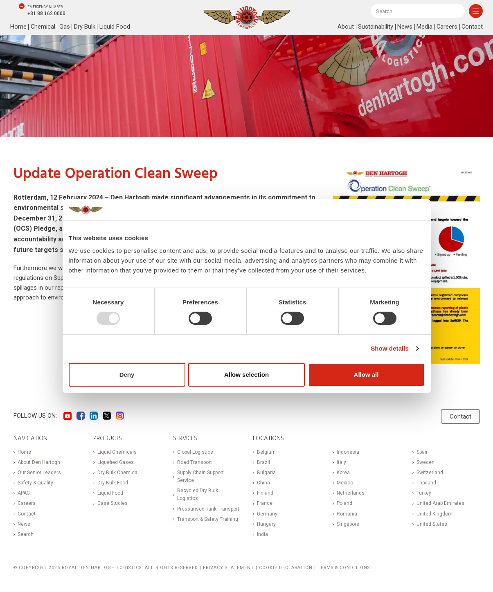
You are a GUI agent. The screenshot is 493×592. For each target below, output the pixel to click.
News (404, 27)
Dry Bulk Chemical (118, 472)
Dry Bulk (85, 27)
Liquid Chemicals (117, 452)
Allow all (366, 374)
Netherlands (351, 493)
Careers (446, 27)
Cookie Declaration (286, 567)
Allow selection (246, 374)
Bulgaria (266, 472)
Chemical (43, 27)
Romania (347, 514)
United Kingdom (434, 514)
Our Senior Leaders (39, 472)
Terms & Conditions (343, 567)
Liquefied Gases (115, 462)
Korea (343, 472)
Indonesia (348, 452)
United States (431, 524)
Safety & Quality (35, 483)
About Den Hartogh (39, 462)
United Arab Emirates (440, 503)
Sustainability (374, 27)
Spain (422, 452)
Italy (341, 462)
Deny (127, 374)
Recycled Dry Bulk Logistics (197, 494)
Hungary (266, 524)
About (345, 27)
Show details (390, 348)
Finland (265, 493)
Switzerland (429, 472)
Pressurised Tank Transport (208, 509)
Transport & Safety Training (207, 519)
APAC (24, 493)
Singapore (348, 524)
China (263, 483)
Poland (344, 503)
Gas (65, 27)
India (262, 534)
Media (424, 27)
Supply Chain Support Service (200, 476)
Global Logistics (195, 452)
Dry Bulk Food (112, 483)
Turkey (423, 493)
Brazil (263, 462)
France (264, 503)
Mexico (345, 483)
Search (26, 534)
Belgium (266, 452)
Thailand (426, 483)
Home (18, 27)
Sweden (425, 462)
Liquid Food (115, 27)
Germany (267, 514)
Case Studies (112, 503)
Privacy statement (228, 567)
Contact (472, 27)
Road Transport (194, 462)
